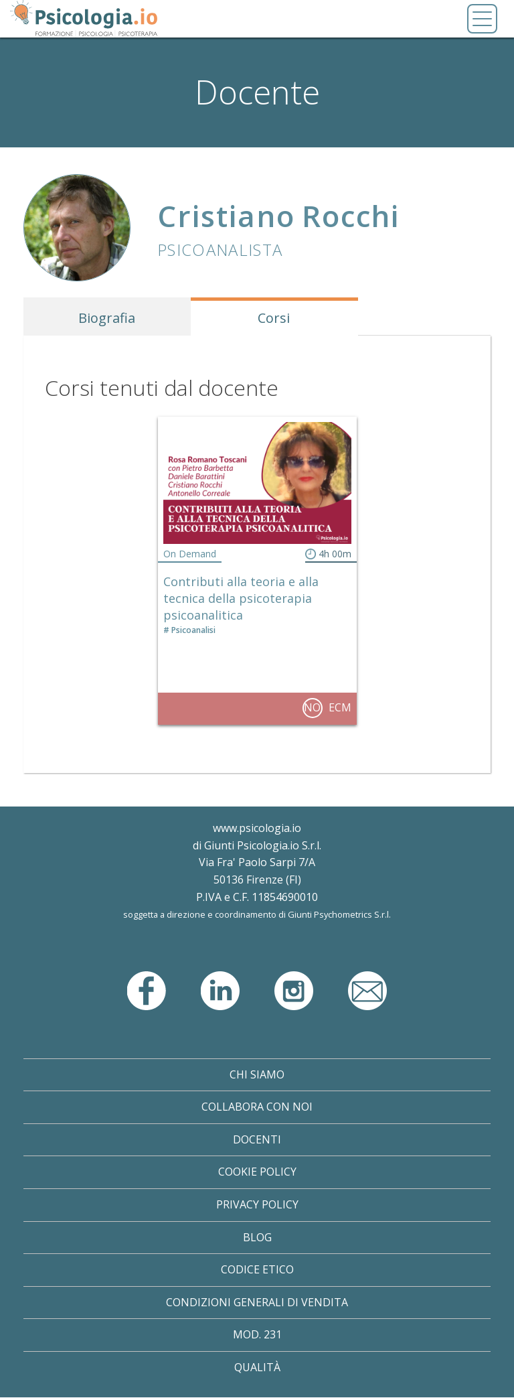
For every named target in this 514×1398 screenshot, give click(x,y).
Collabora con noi (257, 1106)
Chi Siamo (257, 1074)
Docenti (257, 1139)
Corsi (274, 318)
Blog (257, 1237)
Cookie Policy (257, 1171)
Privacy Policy (257, 1204)
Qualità (257, 1367)
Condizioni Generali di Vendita (257, 1302)
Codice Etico (257, 1269)
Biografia (106, 318)
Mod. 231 (257, 1334)
